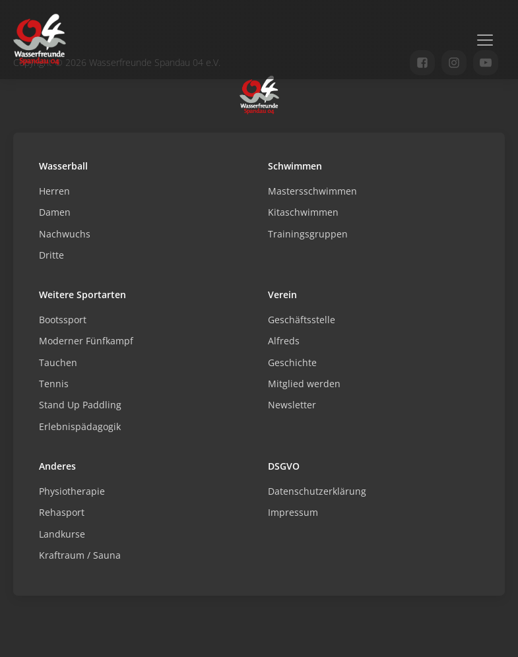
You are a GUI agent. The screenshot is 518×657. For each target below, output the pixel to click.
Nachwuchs (64, 234)
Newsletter (292, 404)
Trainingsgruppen (308, 234)
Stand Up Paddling (80, 404)
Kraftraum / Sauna (80, 555)
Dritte (51, 255)
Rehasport (61, 512)
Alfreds (284, 340)
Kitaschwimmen (303, 212)
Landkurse (62, 534)
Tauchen (58, 362)
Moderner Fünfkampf (86, 340)
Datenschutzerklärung (317, 491)
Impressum (293, 512)
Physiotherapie (72, 491)
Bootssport (62, 319)
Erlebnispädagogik (80, 426)
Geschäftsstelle (301, 319)
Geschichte (292, 362)
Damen (55, 212)
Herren (54, 191)
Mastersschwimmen (312, 191)
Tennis (54, 383)
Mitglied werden (304, 383)
